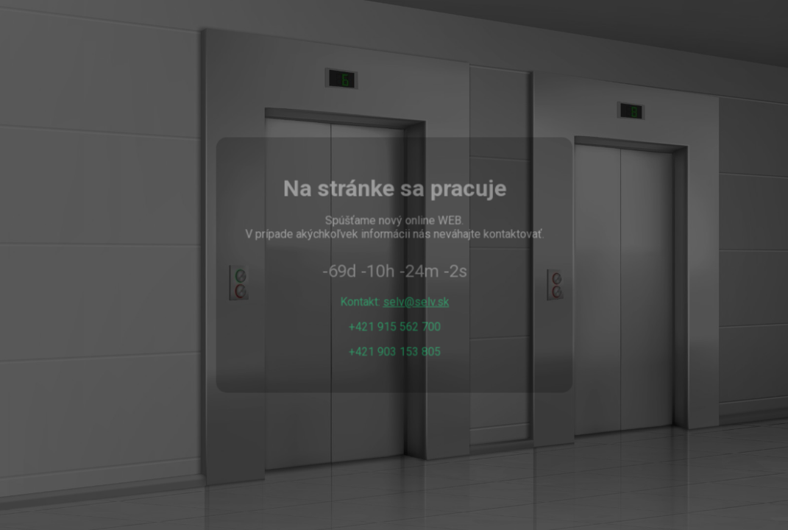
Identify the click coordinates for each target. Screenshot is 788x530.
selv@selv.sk (416, 301)
